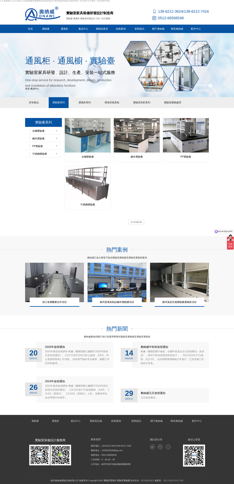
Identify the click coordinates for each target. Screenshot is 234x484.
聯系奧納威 (177, 29)
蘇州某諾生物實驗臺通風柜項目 (179, 302)
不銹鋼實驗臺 (39, 154)
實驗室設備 (96, 421)
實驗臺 (45, 29)
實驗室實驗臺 (123, 480)
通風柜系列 (85, 102)
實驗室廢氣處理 (172, 102)
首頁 (30, 29)
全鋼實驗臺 (38, 131)
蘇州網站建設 (147, 480)
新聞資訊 (139, 29)
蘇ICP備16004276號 (173, 480)
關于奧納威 (158, 29)
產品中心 (83, 29)
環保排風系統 (112, 102)
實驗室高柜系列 (141, 102)
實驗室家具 (102, 29)
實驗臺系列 (59, 102)
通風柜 (64, 29)
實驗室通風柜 (110, 480)
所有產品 (34, 102)
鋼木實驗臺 (38, 138)
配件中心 (196, 29)
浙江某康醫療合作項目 (54, 302)
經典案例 (121, 29)
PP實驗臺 (37, 146)
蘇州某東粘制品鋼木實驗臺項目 (117, 302)
